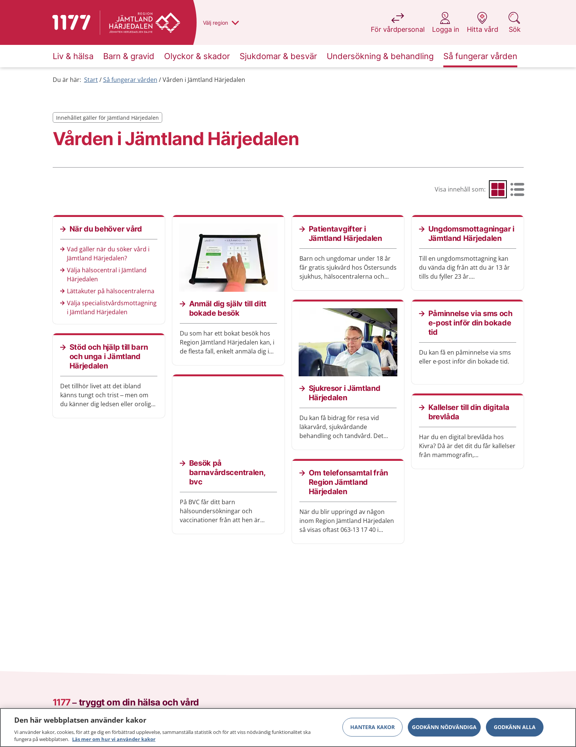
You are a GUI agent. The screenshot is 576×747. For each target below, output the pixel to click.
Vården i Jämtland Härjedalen (204, 80)
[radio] (498, 189)
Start (91, 80)
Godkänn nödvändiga (444, 730)
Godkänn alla (515, 730)
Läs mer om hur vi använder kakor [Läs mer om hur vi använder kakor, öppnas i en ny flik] (113, 742)
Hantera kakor (372, 730)
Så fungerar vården (130, 80)
